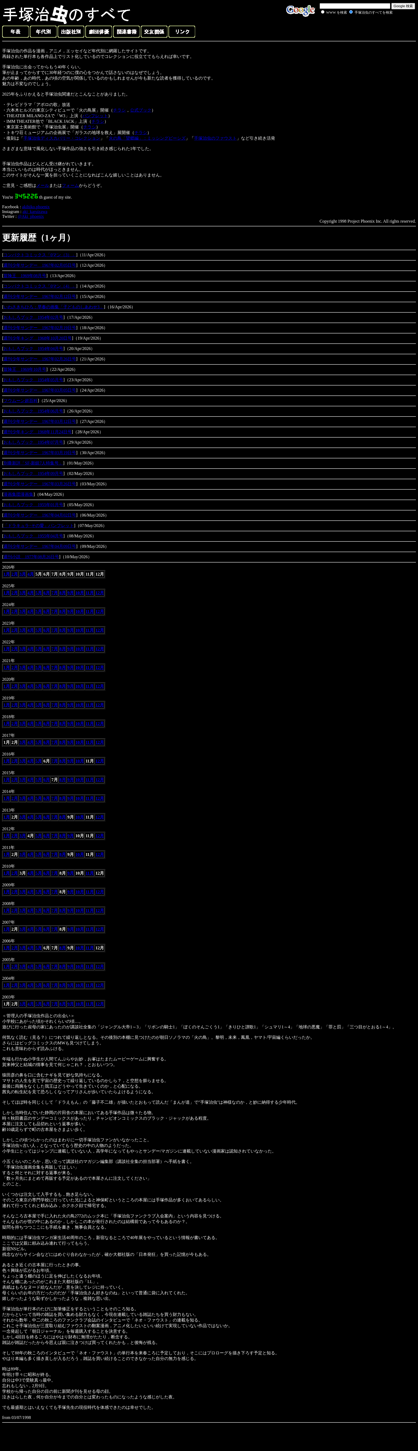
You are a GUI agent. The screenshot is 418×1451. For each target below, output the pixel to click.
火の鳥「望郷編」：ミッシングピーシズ (147, 138)
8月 (62, 593)
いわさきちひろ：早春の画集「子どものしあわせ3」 (53, 307)
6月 (46, 593)
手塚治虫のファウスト (215, 138)
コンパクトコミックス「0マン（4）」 (39, 286)
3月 (22, 574)
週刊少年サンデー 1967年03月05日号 (39, 390)
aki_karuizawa (34, 211)
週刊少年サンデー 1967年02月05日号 (39, 265)
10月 (79, 593)
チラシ (119, 110)
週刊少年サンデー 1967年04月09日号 (39, 546)
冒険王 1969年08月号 (24, 275)
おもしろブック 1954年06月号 (33, 411)
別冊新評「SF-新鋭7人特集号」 (33, 463)
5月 (38, 593)
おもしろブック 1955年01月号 (33, 504)
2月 (14, 574)
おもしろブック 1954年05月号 (33, 380)
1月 (6, 574)
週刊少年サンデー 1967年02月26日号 (39, 359)
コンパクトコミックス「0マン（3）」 (39, 255)
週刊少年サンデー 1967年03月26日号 (39, 484)
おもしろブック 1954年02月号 (33, 317)
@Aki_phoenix (31, 216)
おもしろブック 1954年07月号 (33, 442)
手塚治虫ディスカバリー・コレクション (61, 138)
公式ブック (140, 110)
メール (42, 185)
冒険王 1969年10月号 (24, 369)
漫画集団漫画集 (18, 494)
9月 (70, 593)
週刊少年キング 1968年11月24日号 (37, 432)
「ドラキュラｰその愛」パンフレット (38, 525)
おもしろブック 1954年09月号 (33, 473)
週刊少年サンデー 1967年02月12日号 (39, 296)
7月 (54, 593)
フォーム (70, 185)
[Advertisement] (351, 28)
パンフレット (95, 115)
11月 (90, 593)
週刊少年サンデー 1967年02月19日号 (39, 327)
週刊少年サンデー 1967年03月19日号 (39, 452)
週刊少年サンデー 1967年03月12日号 (39, 421)
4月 (30, 574)
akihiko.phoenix (36, 207)
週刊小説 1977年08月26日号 (31, 557)
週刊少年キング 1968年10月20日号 (37, 338)
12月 (99, 593)
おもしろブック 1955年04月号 (33, 536)
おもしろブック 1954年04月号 (33, 348)
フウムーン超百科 (20, 400)
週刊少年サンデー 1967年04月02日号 (39, 515)
